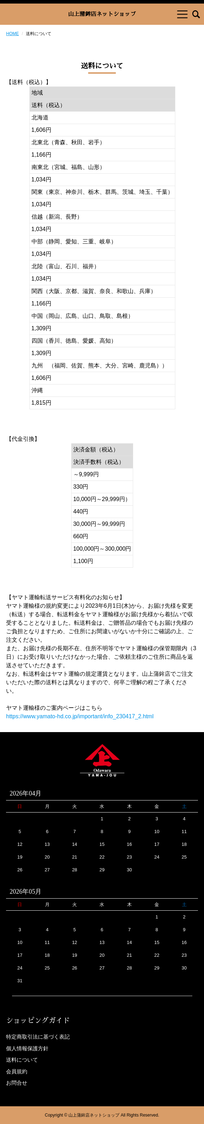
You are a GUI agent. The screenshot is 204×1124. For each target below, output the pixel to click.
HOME (12, 33)
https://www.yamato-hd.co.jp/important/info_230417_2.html (79, 716)
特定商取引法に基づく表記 (38, 1037)
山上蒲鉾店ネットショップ (102, 14)
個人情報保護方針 (27, 1048)
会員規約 (16, 1071)
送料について (22, 1060)
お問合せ (16, 1083)
